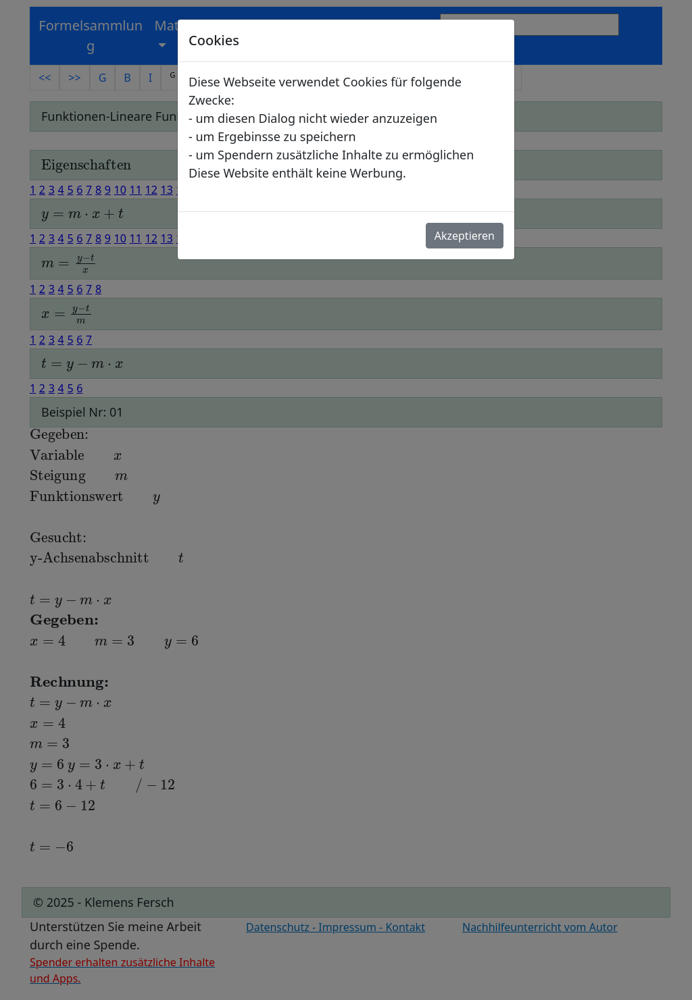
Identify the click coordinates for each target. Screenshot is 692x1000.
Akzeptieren (465, 235)
